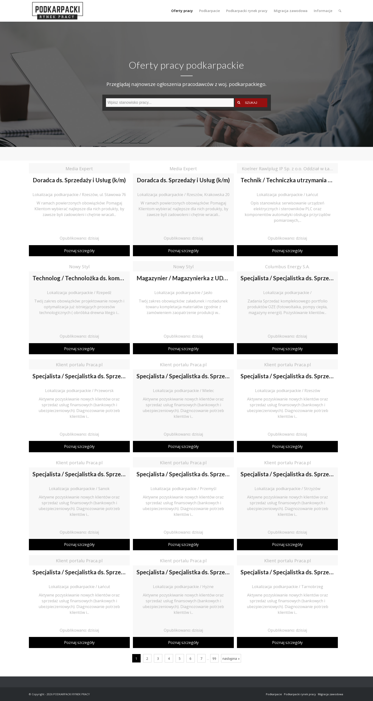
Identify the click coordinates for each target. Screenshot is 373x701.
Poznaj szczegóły (79, 250)
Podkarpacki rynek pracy (300, 694)
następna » (231, 658)
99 (214, 658)
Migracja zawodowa (330, 694)
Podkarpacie (274, 694)
